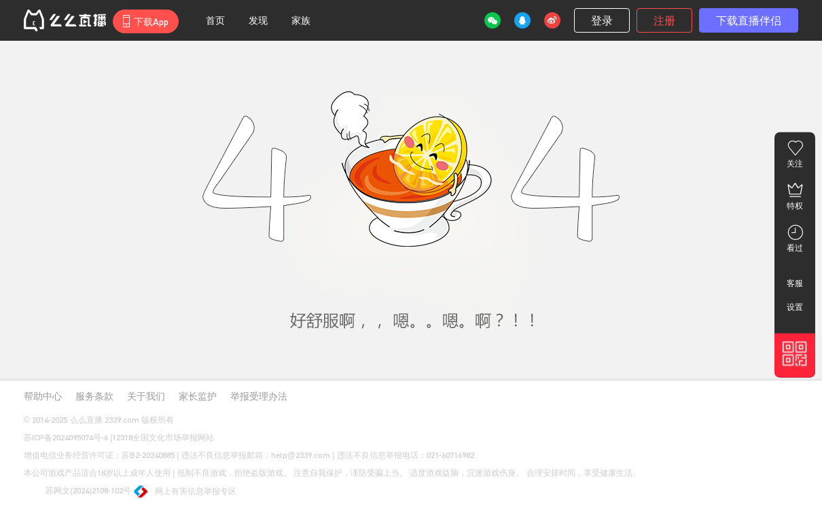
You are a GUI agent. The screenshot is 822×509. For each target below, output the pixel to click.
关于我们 (146, 396)
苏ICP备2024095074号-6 (66, 437)
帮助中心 (43, 396)
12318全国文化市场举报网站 (163, 437)
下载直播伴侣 (748, 20)
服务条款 (94, 396)
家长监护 (198, 396)
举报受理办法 (258, 396)
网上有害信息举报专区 (186, 492)
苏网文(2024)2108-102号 (77, 491)
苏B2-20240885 (148, 455)
